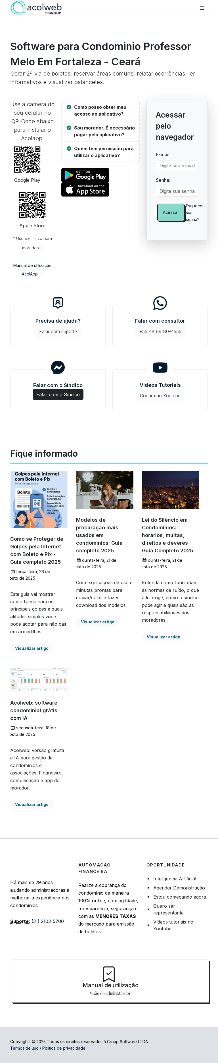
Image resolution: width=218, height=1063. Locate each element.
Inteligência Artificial (174, 879)
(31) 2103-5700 (48, 921)
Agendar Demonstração (179, 888)
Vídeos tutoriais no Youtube (173, 925)
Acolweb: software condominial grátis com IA (33, 710)
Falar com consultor (160, 327)
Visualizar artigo (32, 648)
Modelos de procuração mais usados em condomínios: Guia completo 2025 (99, 535)
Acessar (171, 212)
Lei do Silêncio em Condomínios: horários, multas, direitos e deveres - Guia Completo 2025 (167, 535)
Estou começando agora (179, 897)
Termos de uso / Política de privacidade (47, 1048)
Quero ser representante (168, 909)
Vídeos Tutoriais (160, 391)
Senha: (163, 180)
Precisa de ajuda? (58, 327)
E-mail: (163, 154)
